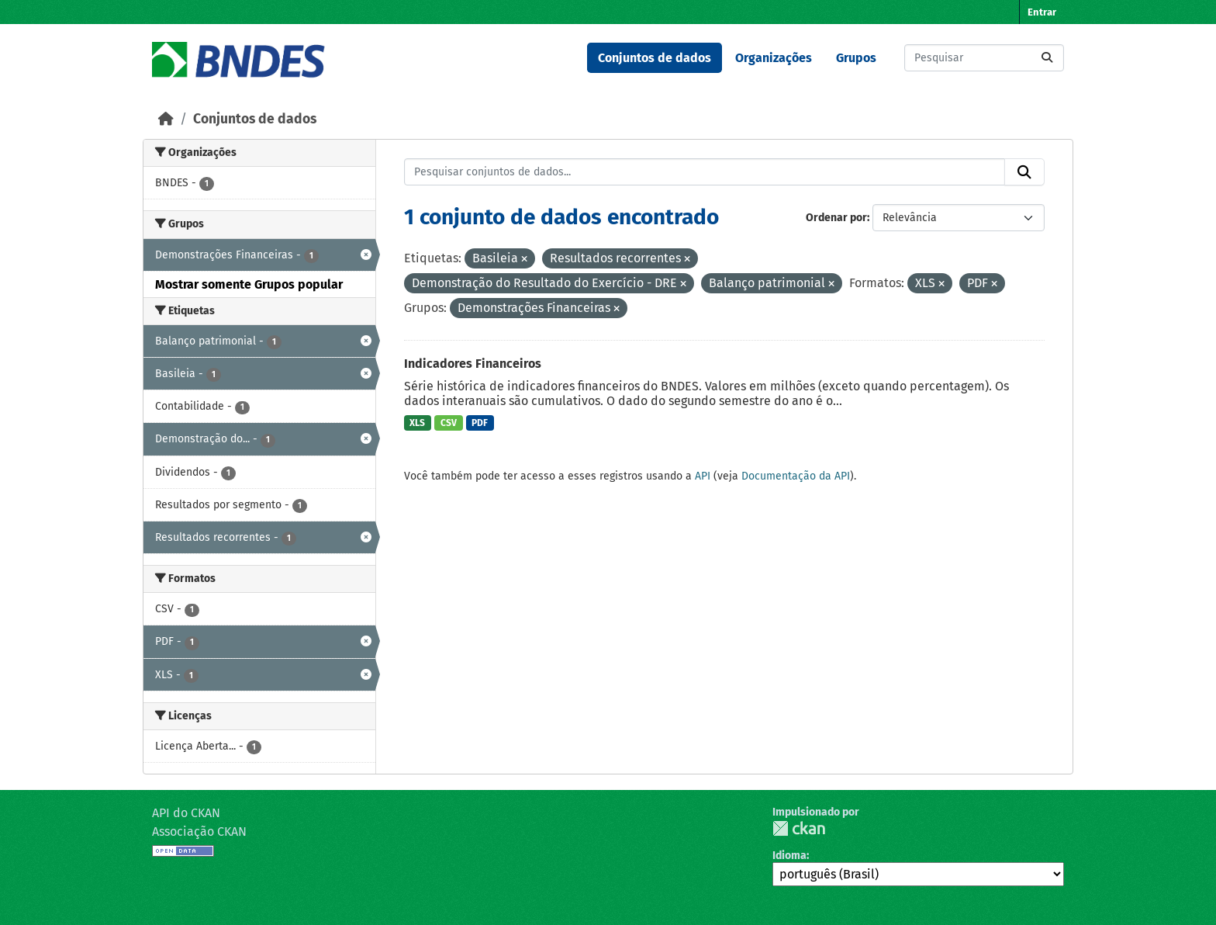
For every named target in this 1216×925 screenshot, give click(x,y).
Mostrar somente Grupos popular (249, 284)
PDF (480, 422)
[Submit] (1046, 57)
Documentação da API (795, 476)
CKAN (798, 828)
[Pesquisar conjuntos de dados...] (984, 57)
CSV (448, 422)
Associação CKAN (199, 831)
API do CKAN (186, 812)
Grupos (856, 57)
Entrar (1042, 12)
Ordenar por (836, 217)
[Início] (166, 119)
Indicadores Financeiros (472, 363)
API (702, 476)
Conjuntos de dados (654, 57)
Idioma (789, 855)
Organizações (773, 57)
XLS (417, 422)
